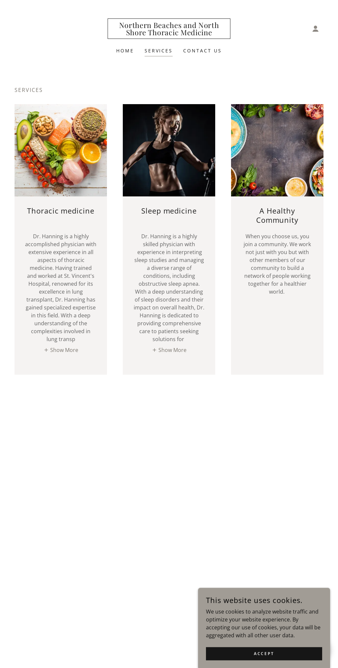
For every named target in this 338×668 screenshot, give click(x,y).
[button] (315, 28)
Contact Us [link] (202, 50)
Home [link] (125, 50)
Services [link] (159, 50)
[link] (169, 33)
